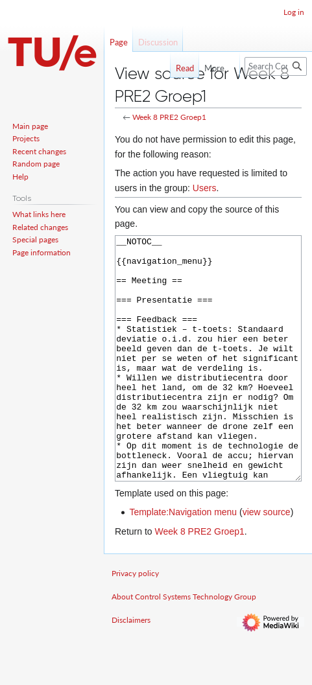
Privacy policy (135, 622)
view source (267, 560)
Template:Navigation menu (183, 560)
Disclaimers (131, 668)
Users (205, 188)
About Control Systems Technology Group (184, 645)
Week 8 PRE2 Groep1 (169, 117)
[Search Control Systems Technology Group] (276, 66)
